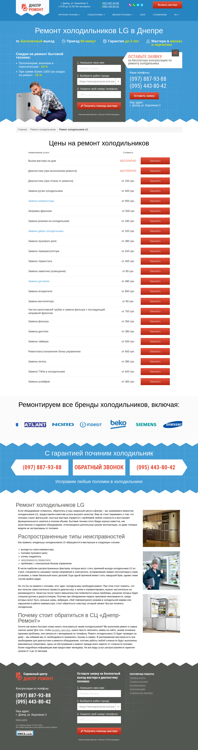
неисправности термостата (35, 560)
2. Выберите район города (93, 75)
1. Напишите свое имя (90, 62)
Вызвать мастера (167, 4)
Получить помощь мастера (99, 105)
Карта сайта (21, 719)
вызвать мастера (61, 630)
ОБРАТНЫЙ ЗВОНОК (98, 467)
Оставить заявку (144, 95)
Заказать (155, 160)
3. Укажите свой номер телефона (97, 88)
